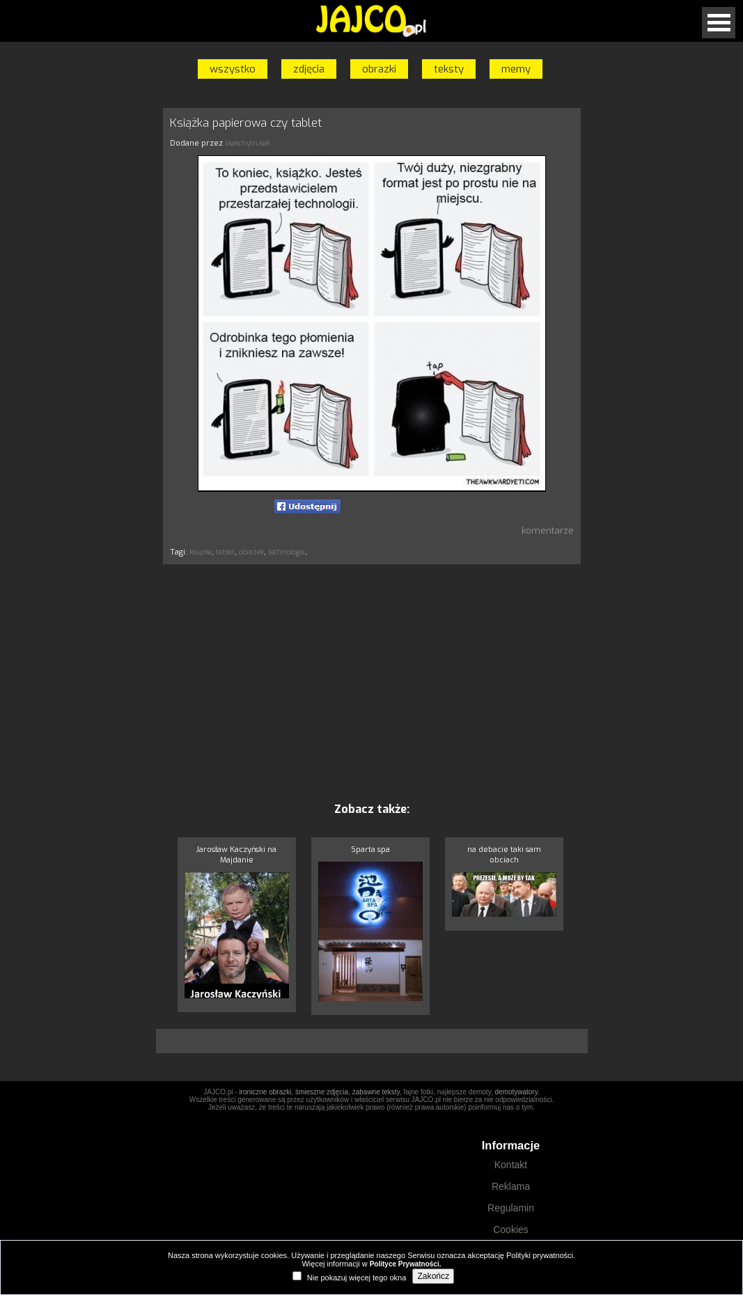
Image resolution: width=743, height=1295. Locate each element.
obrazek (251, 552)
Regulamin (510, 1207)
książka (200, 552)
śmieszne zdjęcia (321, 1092)
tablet (225, 552)
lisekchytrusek (247, 143)
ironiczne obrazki (265, 1092)
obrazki (379, 69)
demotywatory (516, 1092)
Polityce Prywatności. (405, 1264)
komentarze (548, 530)
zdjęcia (308, 69)
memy (516, 69)
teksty (449, 69)
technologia (286, 552)
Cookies (511, 1229)
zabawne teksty (376, 1092)
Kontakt (510, 1164)
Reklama (511, 1186)
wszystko (233, 69)
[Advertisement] (372, 682)
